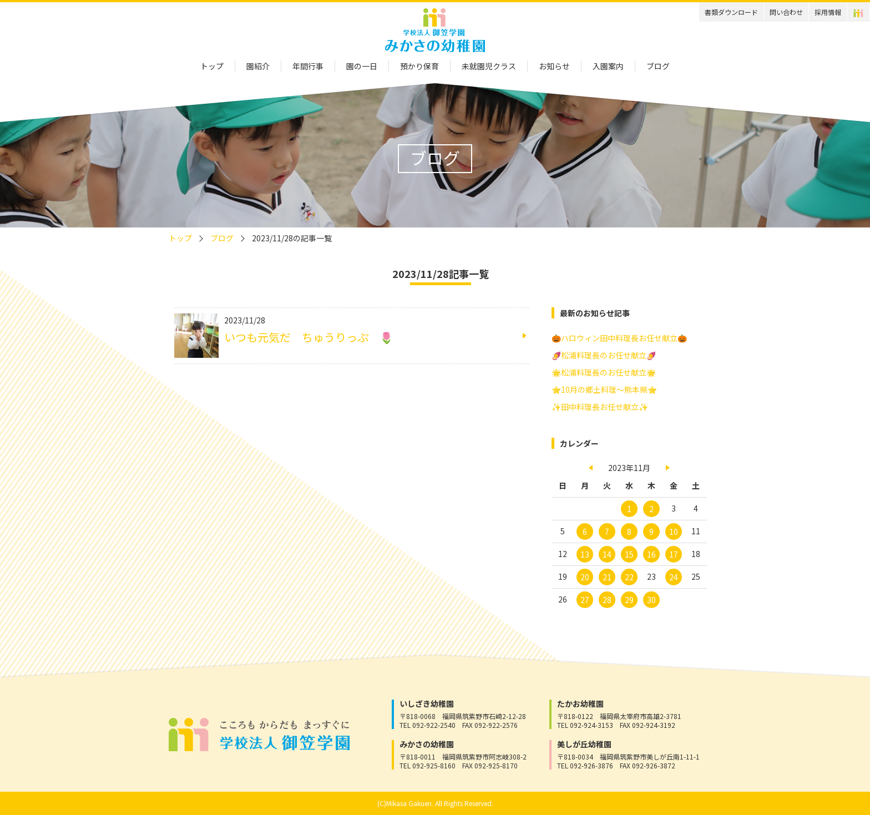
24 (673, 577)
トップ (212, 66)
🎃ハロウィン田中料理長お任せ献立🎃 (619, 337)
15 (629, 554)
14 (607, 554)
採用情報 (828, 12)
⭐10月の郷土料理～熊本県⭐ (604, 389)
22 (629, 577)
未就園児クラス (489, 66)
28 (607, 599)
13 (584, 554)
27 (584, 599)
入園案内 (608, 66)
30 (651, 599)
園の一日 (361, 66)
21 (607, 577)
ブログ (658, 66)
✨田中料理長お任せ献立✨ (600, 406)
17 (673, 554)
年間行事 (307, 66)
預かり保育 (419, 66)
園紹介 (258, 66)
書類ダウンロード (731, 12)
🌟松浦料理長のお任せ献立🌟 (604, 372)
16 (651, 554)
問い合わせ (786, 12)
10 (673, 531)
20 (584, 577)
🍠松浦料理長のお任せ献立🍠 (604, 355)
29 (629, 599)
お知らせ (554, 66)
